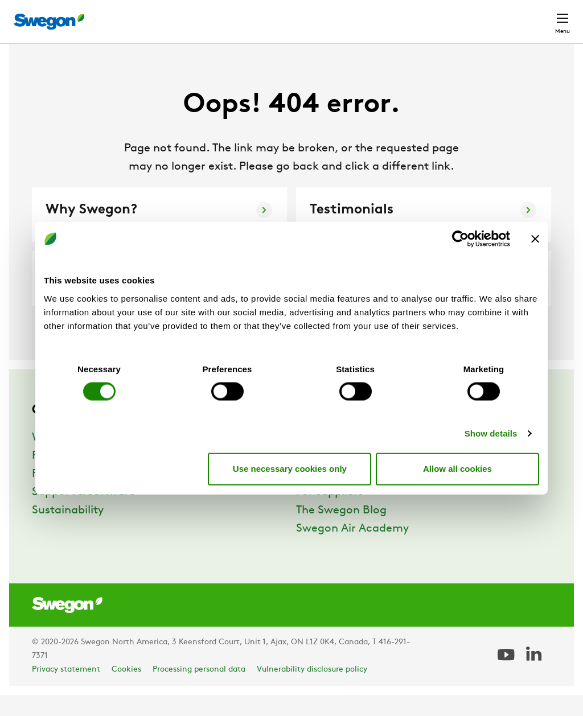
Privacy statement (66, 690)
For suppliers (329, 513)
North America (472, 15)
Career (409, 15)
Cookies (126, 690)
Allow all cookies (457, 469)
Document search (340, 16)
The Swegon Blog (341, 531)
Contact (542, 16)
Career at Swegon (344, 495)
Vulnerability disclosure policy (312, 690)
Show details (491, 433)
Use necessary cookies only (290, 469)
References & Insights (88, 495)
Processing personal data (199, 690)
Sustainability (68, 531)
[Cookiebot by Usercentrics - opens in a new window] (460, 239)
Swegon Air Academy (352, 549)
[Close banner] (535, 239)
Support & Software (84, 513)
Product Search (247, 15)
